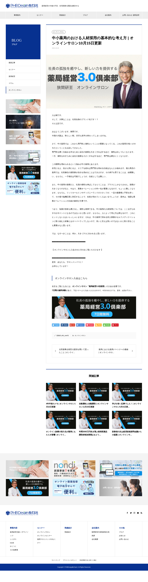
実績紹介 (62, 15)
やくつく (13, 546)
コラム (11, 83)
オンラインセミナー (44, 536)
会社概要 (95, 539)
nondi (12, 543)
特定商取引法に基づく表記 (88, 560)
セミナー (40, 15)
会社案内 (108, 15)
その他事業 (14, 550)
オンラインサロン (15, 90)
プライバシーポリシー (70, 560)
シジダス (13, 539)
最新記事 (12, 63)
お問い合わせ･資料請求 (130, 15)
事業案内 (17, 15)
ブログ (85, 15)
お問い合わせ (124, 539)
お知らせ (122, 536)
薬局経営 (12, 76)
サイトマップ (56, 560)
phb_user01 (65, 335)
